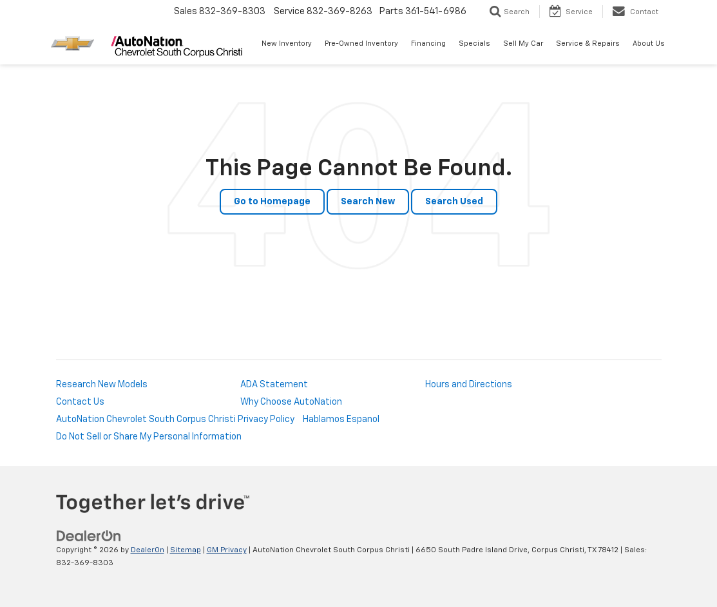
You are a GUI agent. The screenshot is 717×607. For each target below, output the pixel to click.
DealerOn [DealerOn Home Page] (147, 550)
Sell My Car (523, 43)
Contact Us (80, 402)
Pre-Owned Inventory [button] (361, 43)
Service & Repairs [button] (588, 43)
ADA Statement (274, 384)
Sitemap (185, 550)
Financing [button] (428, 43)
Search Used (454, 201)
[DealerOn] (89, 536)
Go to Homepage (272, 201)
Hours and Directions (468, 384)
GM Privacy (227, 550)
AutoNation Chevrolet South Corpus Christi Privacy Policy (175, 419)
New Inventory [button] (287, 43)
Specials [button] (474, 43)
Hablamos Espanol (341, 419)
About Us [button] (649, 43)
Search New (368, 201)
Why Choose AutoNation (291, 402)
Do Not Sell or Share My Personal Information (149, 436)
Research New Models (102, 384)
